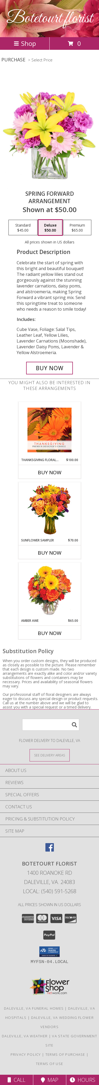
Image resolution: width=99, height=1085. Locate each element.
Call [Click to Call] (16, 1079)
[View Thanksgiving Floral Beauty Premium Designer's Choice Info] (49, 430)
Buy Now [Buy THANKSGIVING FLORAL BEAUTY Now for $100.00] (50, 472)
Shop (25, 43)
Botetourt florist (49, 18)
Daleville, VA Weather (25, 1036)
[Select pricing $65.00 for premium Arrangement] (77, 227)
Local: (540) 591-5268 (49, 891)
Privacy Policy (26, 1054)
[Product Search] (50, 725)
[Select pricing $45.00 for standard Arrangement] (23, 227)
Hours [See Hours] (82, 1079)
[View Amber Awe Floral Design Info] (49, 590)
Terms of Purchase (65, 1054)
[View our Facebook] (49, 850)
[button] (49, 951)
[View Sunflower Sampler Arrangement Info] (49, 510)
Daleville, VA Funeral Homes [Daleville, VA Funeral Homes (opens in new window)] (34, 1008)
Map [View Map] (49, 1079)
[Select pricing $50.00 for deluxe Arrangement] (50, 227)
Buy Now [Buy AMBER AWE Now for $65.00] (50, 633)
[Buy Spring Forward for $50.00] (49, 368)
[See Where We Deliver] (50, 754)
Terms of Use (49, 1063)
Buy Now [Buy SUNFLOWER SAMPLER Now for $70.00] (50, 552)
